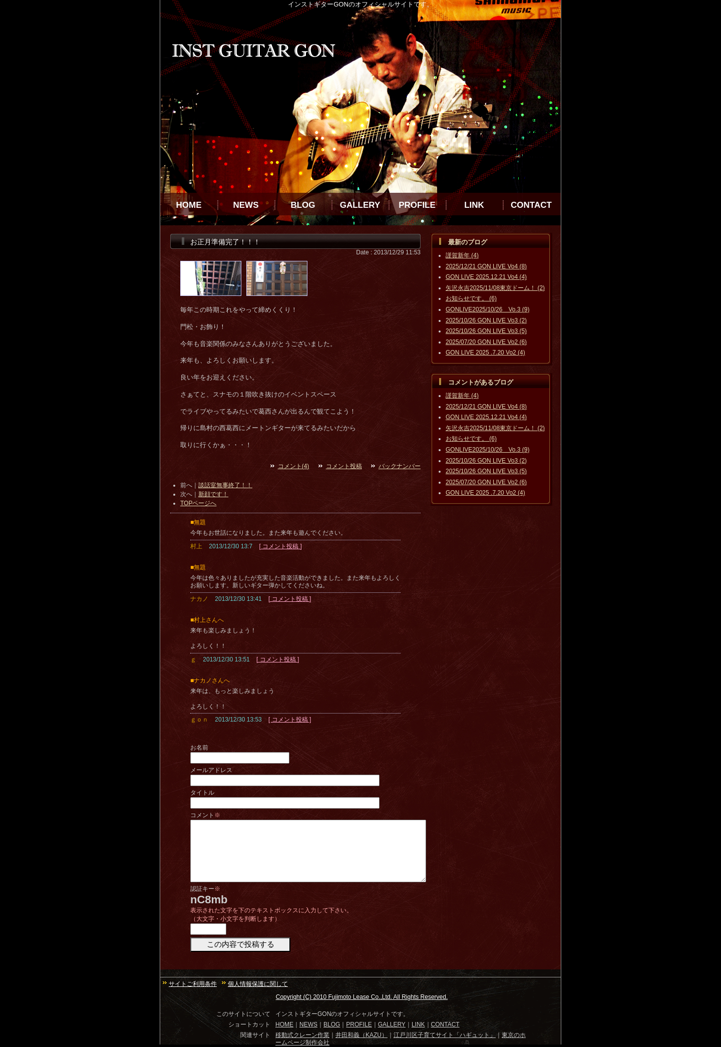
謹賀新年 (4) (462, 255)
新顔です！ (213, 494)
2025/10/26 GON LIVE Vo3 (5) (486, 330)
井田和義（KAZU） (361, 1034)
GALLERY (360, 205)
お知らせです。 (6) (471, 298)
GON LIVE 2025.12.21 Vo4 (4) (486, 276)
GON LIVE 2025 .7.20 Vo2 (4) (485, 352)
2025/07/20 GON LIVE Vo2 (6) (486, 341)
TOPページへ (198, 503)
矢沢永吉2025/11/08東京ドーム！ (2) (495, 287)
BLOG (302, 205)
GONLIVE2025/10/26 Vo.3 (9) (487, 309)
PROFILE (417, 205)
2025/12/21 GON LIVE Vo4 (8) (486, 266)
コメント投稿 (344, 466)
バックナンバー (400, 466)
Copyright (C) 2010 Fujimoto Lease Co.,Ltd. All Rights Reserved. (362, 996)
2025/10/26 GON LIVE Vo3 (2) (486, 320)
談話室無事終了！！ (225, 485)
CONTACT (531, 205)
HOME (189, 205)
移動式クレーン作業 (302, 1034)
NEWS (246, 205)
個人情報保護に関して (258, 983)
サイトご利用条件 (193, 983)
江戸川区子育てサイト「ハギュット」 (445, 1034)
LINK (474, 205)
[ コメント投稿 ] (280, 546)
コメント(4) (293, 466)
